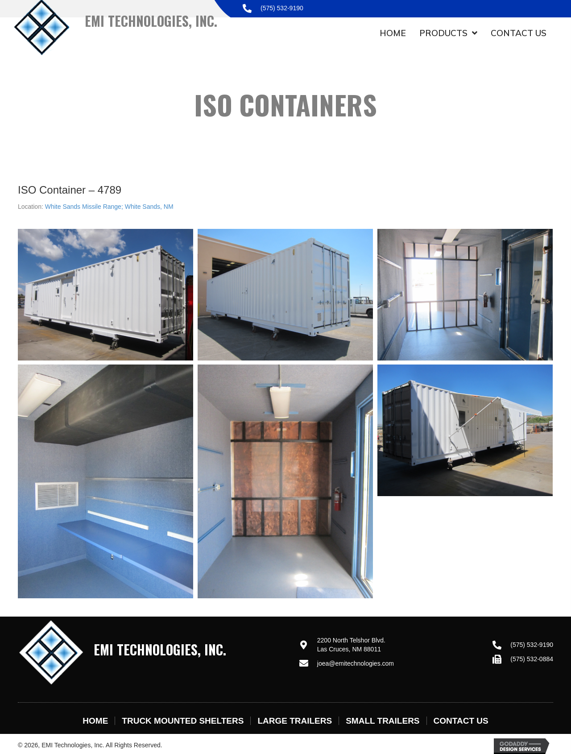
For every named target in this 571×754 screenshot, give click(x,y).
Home (95, 721)
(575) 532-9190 (282, 8)
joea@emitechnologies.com (355, 663)
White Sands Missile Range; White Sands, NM (109, 206)
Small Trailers (382, 721)
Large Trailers (294, 721)
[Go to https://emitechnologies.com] (149, 652)
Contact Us (461, 721)
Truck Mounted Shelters (183, 721)
